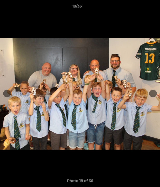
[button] (141, 7)
